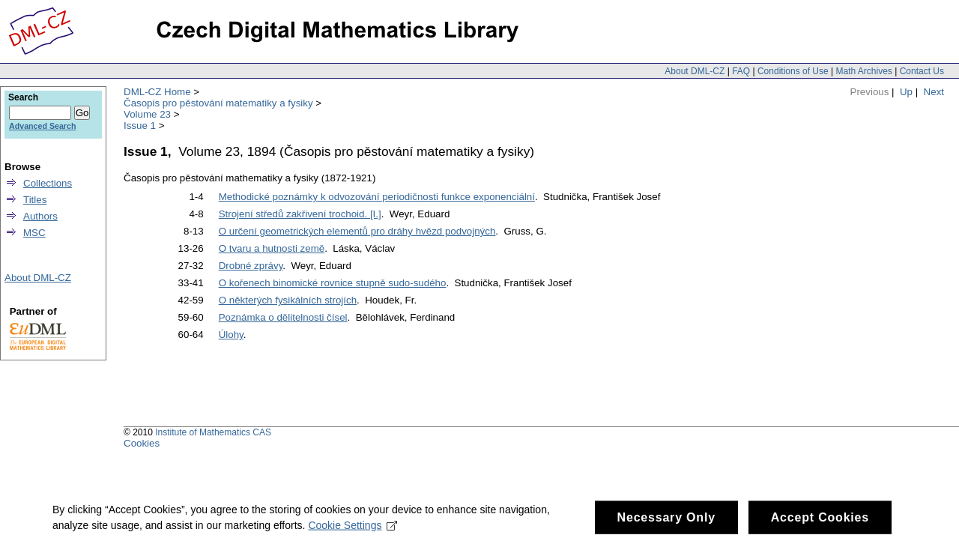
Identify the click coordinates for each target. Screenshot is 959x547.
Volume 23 (147, 114)
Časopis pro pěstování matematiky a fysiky (218, 103)
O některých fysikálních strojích (288, 300)
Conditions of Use (793, 71)
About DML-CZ (694, 71)
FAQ (741, 71)
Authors (40, 216)
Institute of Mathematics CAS (213, 432)
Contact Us (922, 71)
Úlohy (231, 334)
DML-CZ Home (157, 91)
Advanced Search (42, 125)
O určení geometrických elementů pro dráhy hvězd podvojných (357, 231)
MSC (34, 232)
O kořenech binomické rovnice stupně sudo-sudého (333, 282)
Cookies (142, 443)
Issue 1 (140, 125)
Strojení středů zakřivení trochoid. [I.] (300, 214)
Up (906, 91)
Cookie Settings (352, 530)
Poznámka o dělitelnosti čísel (283, 317)
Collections (47, 183)
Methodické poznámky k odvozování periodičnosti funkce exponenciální (377, 196)
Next (934, 91)
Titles (34, 199)
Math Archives (863, 71)
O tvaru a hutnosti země (272, 248)
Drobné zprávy (251, 265)
